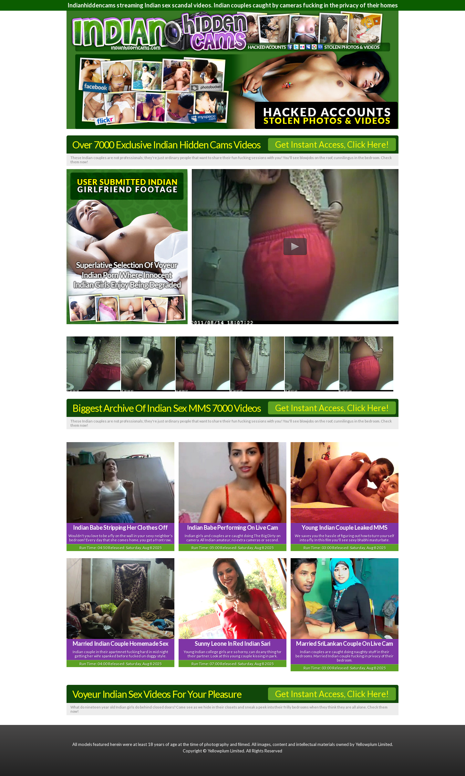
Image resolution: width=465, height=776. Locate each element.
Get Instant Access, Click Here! (332, 144)
